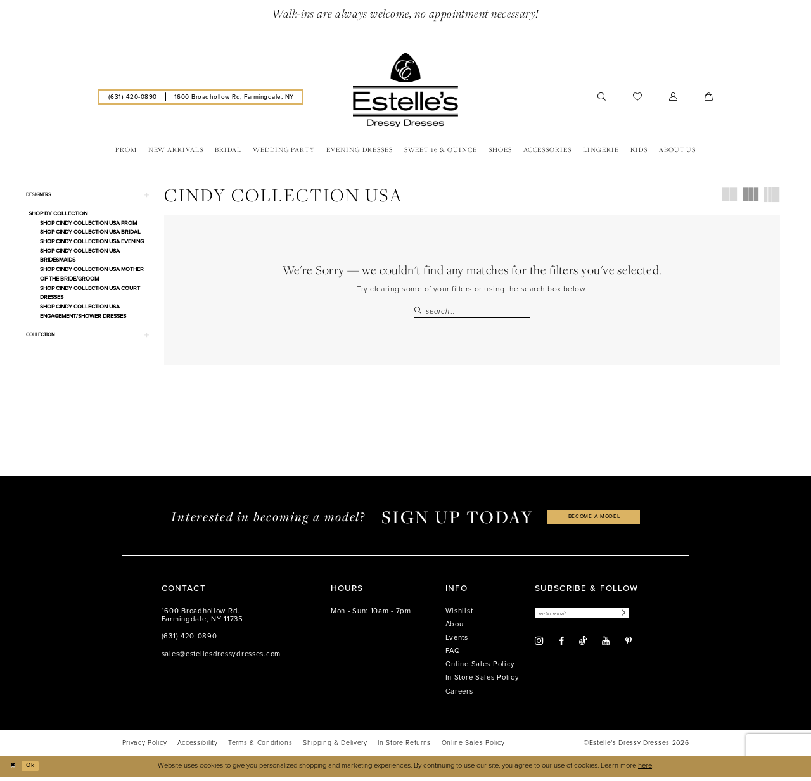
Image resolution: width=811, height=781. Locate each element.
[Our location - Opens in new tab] (233, 98)
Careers (459, 695)
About (455, 628)
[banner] (405, 91)
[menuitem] (132, 98)
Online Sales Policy (480, 668)
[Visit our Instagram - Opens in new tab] (539, 647)
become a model (594, 521)
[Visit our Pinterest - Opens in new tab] (628, 646)
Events (456, 642)
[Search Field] (472, 312)
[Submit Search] (419, 312)
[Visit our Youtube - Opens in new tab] (606, 646)
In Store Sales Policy (482, 681)
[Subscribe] (638, 618)
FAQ (453, 655)
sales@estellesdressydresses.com (221, 657)
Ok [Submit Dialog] (34, 770)
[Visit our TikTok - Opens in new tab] (583, 646)
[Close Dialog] (14, 770)
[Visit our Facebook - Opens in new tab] (561, 646)
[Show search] (602, 98)
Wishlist (459, 614)
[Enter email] (591, 618)
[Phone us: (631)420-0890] (132, 98)
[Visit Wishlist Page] (638, 98)
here (645, 770)
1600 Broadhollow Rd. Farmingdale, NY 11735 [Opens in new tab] (202, 619)
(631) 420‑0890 (189, 640)
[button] (673, 98)
